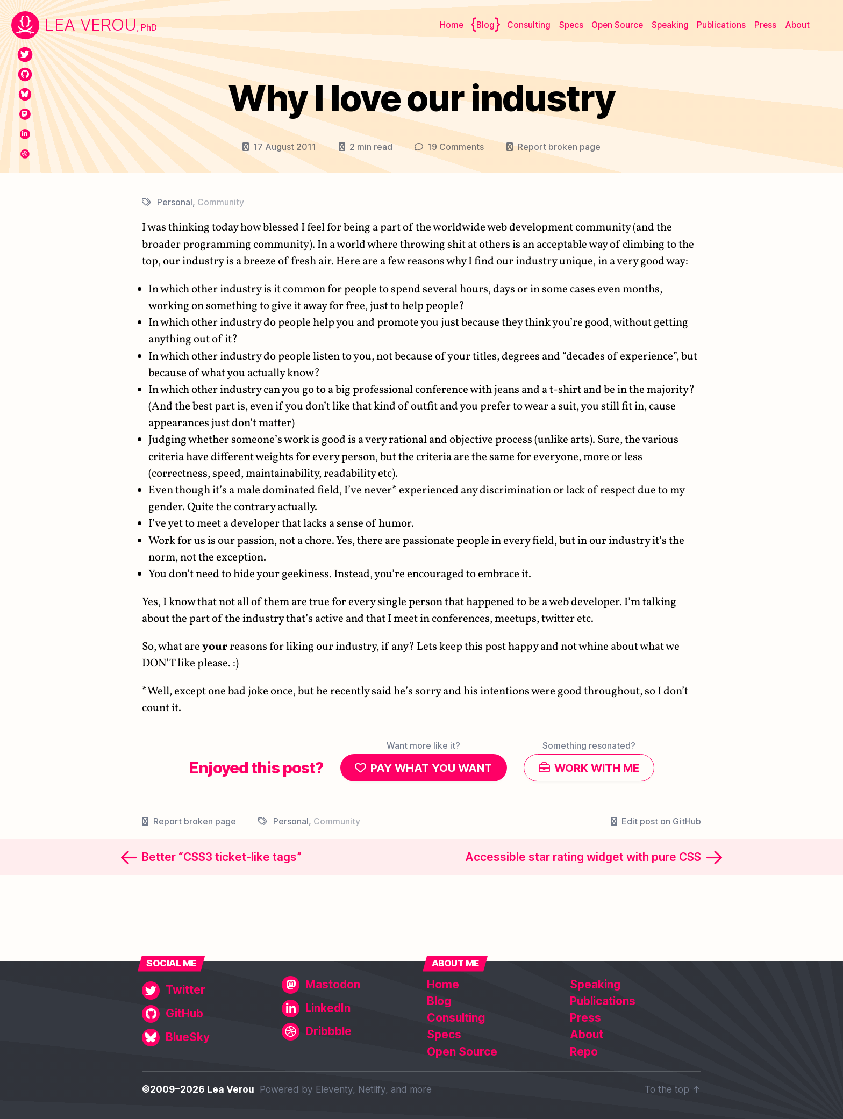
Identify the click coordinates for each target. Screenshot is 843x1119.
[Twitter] (25, 54)
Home (451, 25)
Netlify (371, 1089)
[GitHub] (25, 74)
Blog (485, 25)
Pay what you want (429, 768)
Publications (721, 25)
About (797, 25)
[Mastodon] (25, 114)
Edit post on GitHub (661, 822)
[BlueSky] (25, 94)
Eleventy (334, 1089)
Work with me (598, 768)
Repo (584, 1051)
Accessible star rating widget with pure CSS (583, 858)
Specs (571, 25)
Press (765, 25)
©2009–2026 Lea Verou (198, 1089)
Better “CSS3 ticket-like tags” (222, 858)
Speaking (670, 25)
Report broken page (559, 146)
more (421, 1089)
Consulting (529, 25)
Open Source (617, 25)
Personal (174, 202)
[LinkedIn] (25, 134)
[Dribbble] (25, 154)
